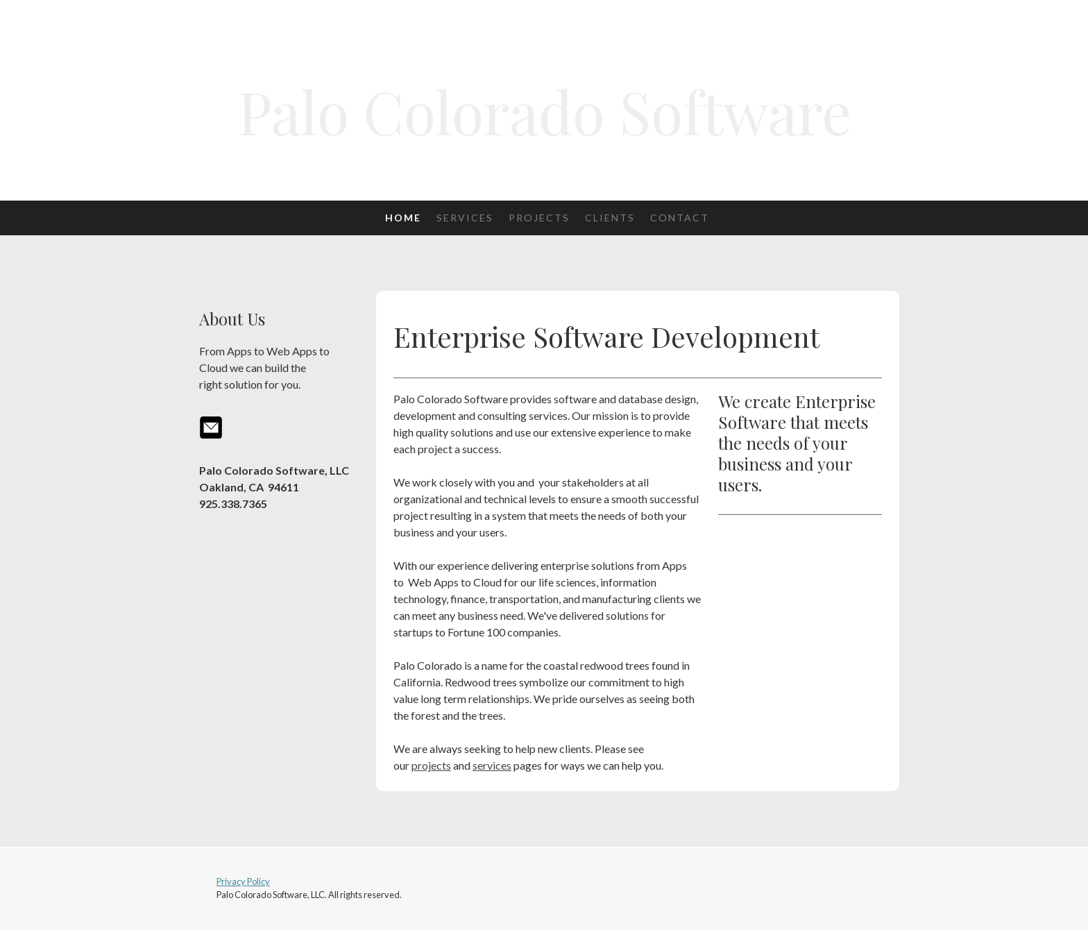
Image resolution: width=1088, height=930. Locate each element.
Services (464, 217)
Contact (679, 217)
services (492, 765)
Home (403, 217)
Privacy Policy (243, 881)
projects (431, 765)
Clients (610, 217)
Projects (539, 217)
